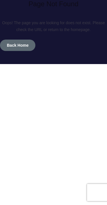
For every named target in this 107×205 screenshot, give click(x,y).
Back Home (18, 45)
